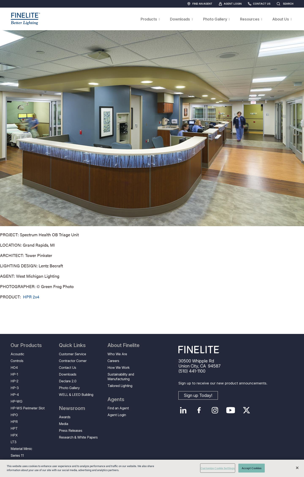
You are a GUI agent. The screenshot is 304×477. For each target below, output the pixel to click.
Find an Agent (202, 3)
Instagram (215, 410)
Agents (115, 399)
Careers (113, 361)
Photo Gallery (69, 388)
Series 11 (17, 455)
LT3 (13, 442)
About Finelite (123, 345)
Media (63, 424)
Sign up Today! (198, 395)
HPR (14, 422)
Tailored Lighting (119, 386)
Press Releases (70, 430)
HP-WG (16, 401)
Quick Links (72, 345)
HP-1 (14, 374)
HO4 (14, 367)
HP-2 (14, 381)
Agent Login (233, 3)
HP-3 (15, 388)
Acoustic (17, 354)
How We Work (118, 367)
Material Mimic (21, 449)
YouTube (230, 410)
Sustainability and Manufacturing (120, 376)
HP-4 (15, 394)
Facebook (199, 410)
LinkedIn (183, 410)
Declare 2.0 (67, 381)
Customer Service (72, 354)
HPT (14, 428)
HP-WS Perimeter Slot (28, 408)
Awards (65, 417)
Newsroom (72, 408)
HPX (14, 435)
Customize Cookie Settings (218, 468)
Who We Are (117, 354)
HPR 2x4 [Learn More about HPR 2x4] (31, 297)
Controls (17, 361)
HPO (14, 415)
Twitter (246, 410)
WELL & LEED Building (76, 394)
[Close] (297, 467)
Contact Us (261, 3)
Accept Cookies (252, 468)
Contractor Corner (73, 361)
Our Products (26, 345)
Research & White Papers (78, 437)
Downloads (67, 374)
